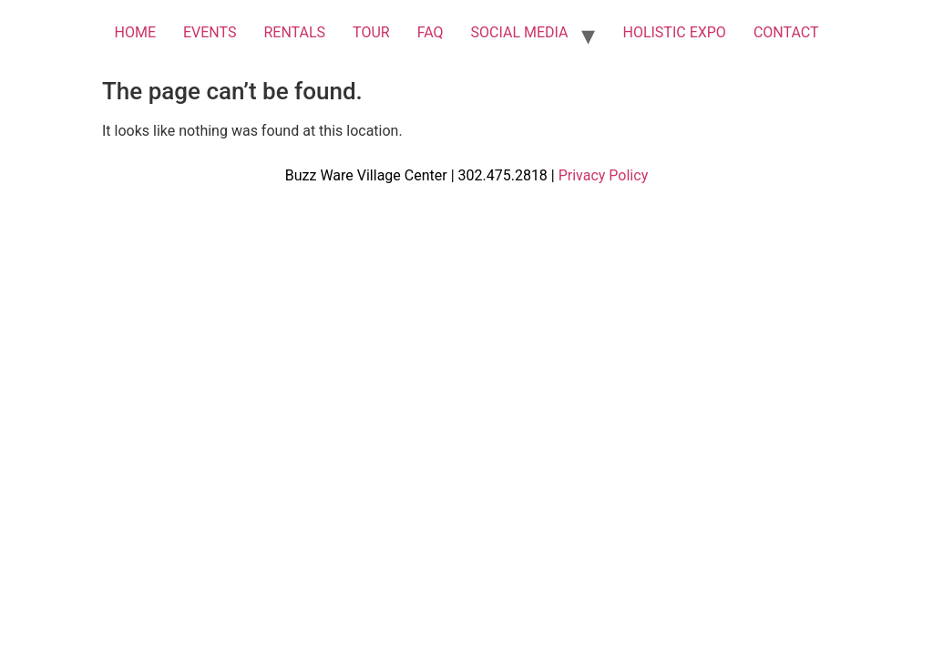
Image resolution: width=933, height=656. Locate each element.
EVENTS (209, 32)
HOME (134, 32)
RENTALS (294, 32)
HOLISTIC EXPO (673, 32)
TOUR (371, 32)
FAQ (430, 32)
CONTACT (786, 32)
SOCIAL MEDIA (520, 32)
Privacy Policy (604, 175)
